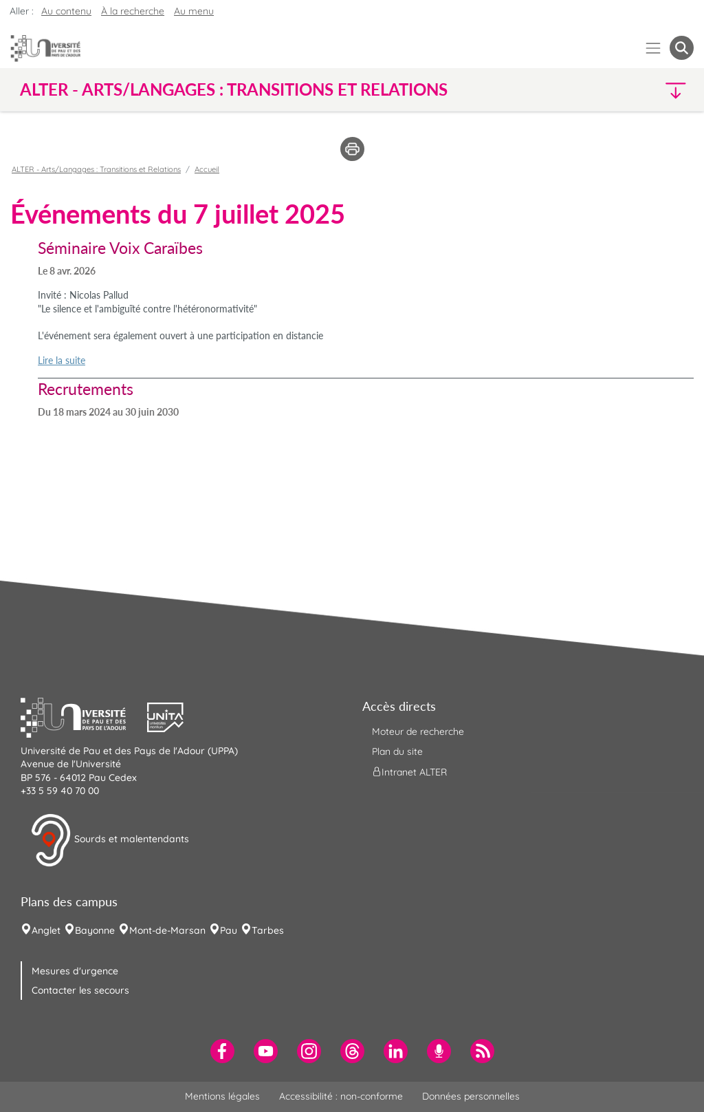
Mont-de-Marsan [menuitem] (167, 930)
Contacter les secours (80, 990)
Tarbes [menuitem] (268, 930)
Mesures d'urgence (75, 971)
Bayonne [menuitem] (95, 930)
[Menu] (653, 47)
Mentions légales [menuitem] (222, 1096)
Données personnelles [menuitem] (471, 1096)
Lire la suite (61, 360)
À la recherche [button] (132, 11)
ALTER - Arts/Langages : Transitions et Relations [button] (234, 89)
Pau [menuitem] (228, 930)
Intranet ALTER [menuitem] (409, 772)
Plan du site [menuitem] (397, 751)
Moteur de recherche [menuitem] (418, 731)
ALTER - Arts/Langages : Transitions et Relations (96, 169)
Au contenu (66, 11)
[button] (612, 90)
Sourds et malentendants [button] (109, 840)
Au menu (194, 11)
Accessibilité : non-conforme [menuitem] (341, 1096)
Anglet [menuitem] (46, 930)
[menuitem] (222, 1051)
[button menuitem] (682, 48)
